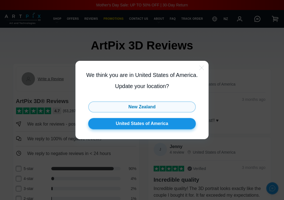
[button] (142, 100)
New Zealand (142, 106)
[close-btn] (201, 68)
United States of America (142, 123)
